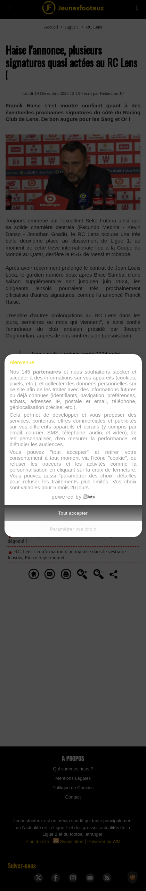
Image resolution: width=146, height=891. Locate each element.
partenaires (47, 372)
